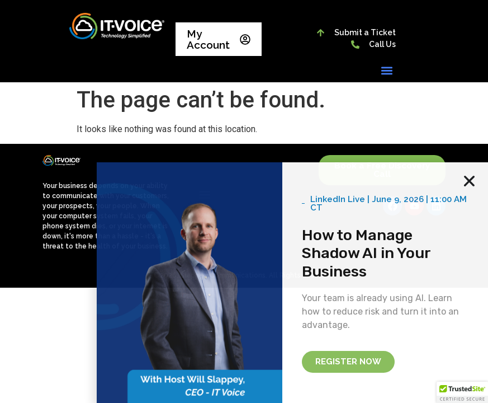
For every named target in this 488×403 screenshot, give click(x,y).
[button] (386, 70)
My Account (218, 39)
